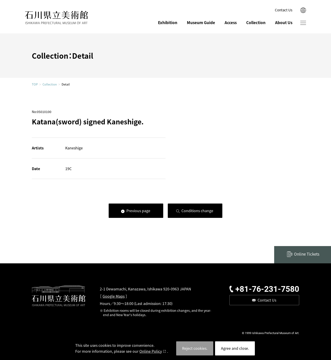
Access (231, 22)
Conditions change (197, 210)
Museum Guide (201, 22)
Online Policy (150, 351)
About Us (283, 22)
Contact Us (283, 10)
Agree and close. (235, 348)
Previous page (138, 210)
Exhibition (167, 22)
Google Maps (114, 296)
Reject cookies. (194, 348)
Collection (256, 22)
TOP (35, 84)
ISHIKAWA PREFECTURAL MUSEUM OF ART (56, 17)
